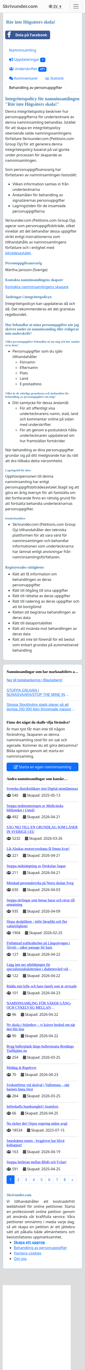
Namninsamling (22, 50)
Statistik (55, 78)
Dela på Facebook (26, 35)
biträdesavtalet (18, 252)
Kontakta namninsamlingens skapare (36, 286)
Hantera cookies (27, 1253)
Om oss (20, 1258)
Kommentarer (23, 78)
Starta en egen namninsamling (42, 766)
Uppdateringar (27, 59)
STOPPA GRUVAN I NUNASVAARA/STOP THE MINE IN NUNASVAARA (36, 694)
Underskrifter (27, 68)
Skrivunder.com (20, 6)
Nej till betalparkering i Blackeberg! (34, 680)
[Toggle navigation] (76, 6)
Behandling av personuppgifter (35, 87)
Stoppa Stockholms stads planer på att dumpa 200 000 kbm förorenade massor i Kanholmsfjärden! (40, 709)
